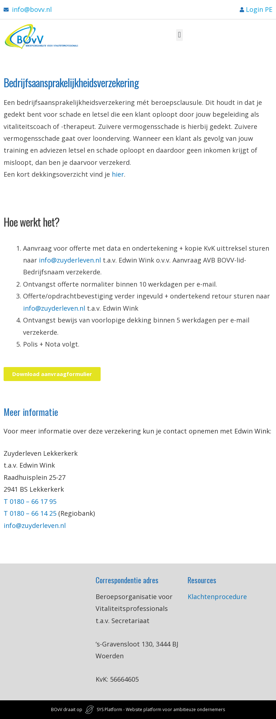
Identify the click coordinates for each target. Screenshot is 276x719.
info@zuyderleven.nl (70, 260)
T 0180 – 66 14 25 (30, 513)
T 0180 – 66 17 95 (31, 501)
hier (118, 174)
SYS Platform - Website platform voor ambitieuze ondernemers (161, 709)
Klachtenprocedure (217, 596)
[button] (179, 35)
